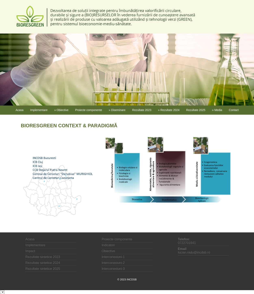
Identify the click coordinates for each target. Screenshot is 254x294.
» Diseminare (117, 110)
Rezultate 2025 (195, 110)
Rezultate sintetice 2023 (42, 257)
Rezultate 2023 (141, 110)
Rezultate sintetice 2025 (42, 268)
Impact (30, 251)
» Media (217, 110)
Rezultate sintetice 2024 (42, 263)
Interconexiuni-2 (113, 263)
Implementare (39, 110)
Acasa (20, 110)
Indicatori (108, 245)
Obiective (108, 251)
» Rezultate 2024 (168, 110)
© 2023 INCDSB (127, 279)
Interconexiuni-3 (113, 268)
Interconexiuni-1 (113, 257)
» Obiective (61, 110)
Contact (234, 110)
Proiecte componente (88, 110)
